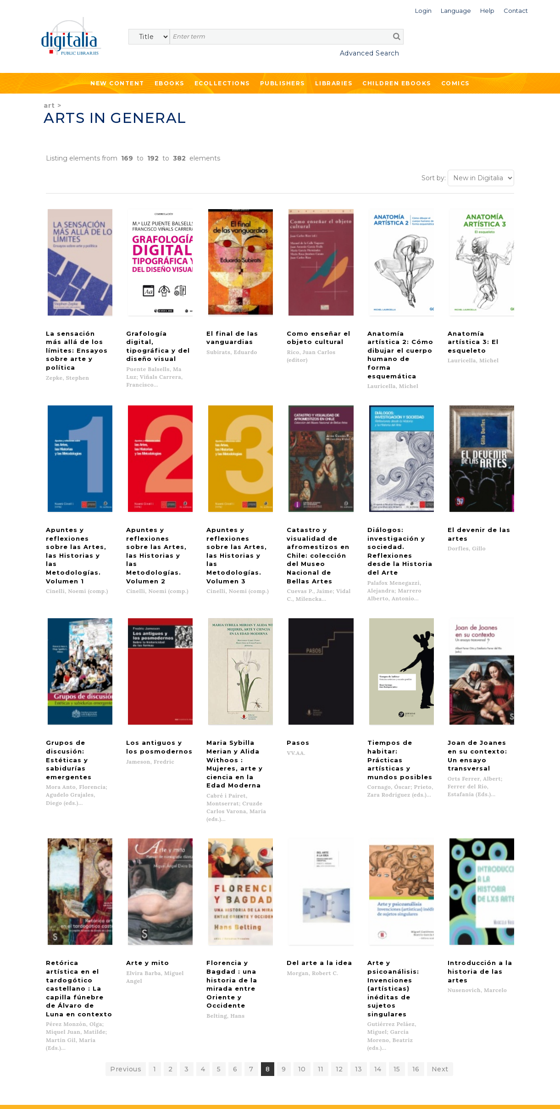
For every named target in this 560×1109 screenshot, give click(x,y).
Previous (125, 908)
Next (440, 908)
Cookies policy (158, 1092)
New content (58, 974)
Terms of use (55, 1092)
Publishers (282, 83)
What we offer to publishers (213, 983)
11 (321, 908)
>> (126, 1048)
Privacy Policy (113, 1068)
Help (312, 983)
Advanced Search (369, 53)
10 (302, 908)
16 (416, 908)
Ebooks (169, 83)
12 (339, 908)
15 (397, 908)
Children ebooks (396, 83)
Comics (455, 83)
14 (378, 908)
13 (358, 908)
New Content (117, 83)
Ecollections (222, 83)
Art (49, 105)
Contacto (319, 974)
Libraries (334, 83)
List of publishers (196, 974)
